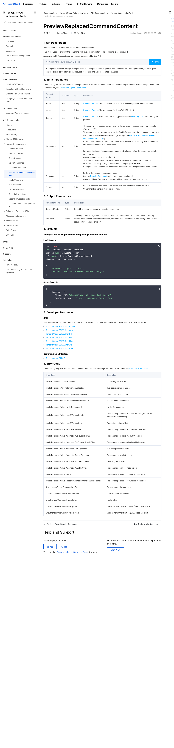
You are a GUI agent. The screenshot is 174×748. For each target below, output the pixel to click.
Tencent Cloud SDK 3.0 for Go (59, 411)
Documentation (50, 13)
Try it (119, 73)
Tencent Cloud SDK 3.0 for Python (60, 400)
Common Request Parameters (107, 101)
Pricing (70, 4)
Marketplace (102, 4)
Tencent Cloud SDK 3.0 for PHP (59, 407)
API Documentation (99, 13)
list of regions (95, 140)
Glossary (7, 254)
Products (44, 4)
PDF (46, 41)
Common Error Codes (56, 445)
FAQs (5, 242)
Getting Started (9, 73)
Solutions (57, 4)
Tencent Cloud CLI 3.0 (55, 431)
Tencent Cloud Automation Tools (74, 13)
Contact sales (64, 735)
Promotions (29, 4)
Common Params (89, 118)
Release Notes (9, 30)
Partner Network (85, 4)
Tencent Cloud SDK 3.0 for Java (59, 404)
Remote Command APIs (53, 16)
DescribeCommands (98, 231)
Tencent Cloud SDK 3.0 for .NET (60, 418)
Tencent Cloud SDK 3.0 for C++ (59, 422)
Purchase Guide (10, 67)
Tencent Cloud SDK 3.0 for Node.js (61, 414)
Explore (115, 4)
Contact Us (8, 248)
